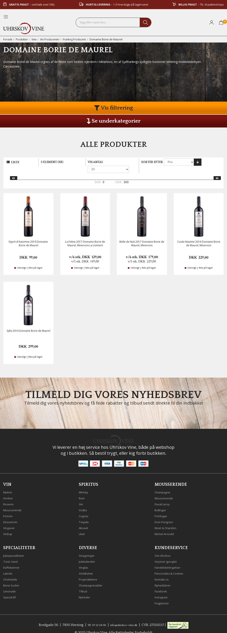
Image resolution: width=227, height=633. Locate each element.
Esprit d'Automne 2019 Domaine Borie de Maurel (28, 236)
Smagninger (88, 547)
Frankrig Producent (78, 39)
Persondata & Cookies (172, 565)
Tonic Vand (12, 553)
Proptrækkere (90, 571)
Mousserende (14, 502)
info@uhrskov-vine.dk (126, 617)
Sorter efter (152, 162)
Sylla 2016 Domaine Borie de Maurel (28, 324)
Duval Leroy (164, 496)
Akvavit (85, 520)
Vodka (84, 502)
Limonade (11, 583)
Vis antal (95, 162)
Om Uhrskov (165, 547)
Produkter (22, 39)
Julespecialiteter (16, 547)
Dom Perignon (166, 514)
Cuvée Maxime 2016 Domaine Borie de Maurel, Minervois (198, 236)
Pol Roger (162, 508)
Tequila (85, 514)
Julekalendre (89, 553)
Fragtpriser (163, 595)
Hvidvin (9, 490)
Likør (83, 526)
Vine (36, 39)
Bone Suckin (13, 577)
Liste (15, 162)
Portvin (9, 508)
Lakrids (9, 565)
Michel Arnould (167, 526)
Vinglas (85, 559)
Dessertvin (11, 514)
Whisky (84, 484)
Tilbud (84, 583)
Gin (81, 496)
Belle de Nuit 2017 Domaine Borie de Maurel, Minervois (141, 236)
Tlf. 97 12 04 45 (93, 617)
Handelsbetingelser (170, 559)
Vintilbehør (87, 565)
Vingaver (10, 520)
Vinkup (8, 526)
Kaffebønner (13, 559)
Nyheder (86, 589)
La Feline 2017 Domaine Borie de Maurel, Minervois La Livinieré (85, 236)
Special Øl (11, 589)
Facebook (162, 583)
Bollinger (162, 502)
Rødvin (8, 484)
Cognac (85, 508)
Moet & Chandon (168, 520)
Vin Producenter (52, 39)
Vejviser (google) (168, 553)
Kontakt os (163, 571)
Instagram (163, 589)
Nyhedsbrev (164, 577)
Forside (8, 39)
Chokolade (11, 571)
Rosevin (9, 496)
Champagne (164, 484)
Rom (82, 490)
